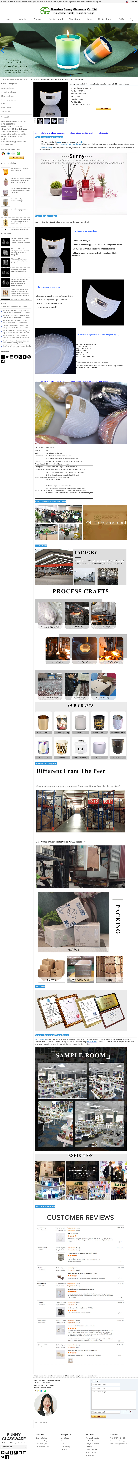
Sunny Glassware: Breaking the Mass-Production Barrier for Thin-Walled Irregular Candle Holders (16, 307)
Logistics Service (91, 1450)
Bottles (3, 104)
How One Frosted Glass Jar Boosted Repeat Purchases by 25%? (16, 343)
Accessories (5, 112)
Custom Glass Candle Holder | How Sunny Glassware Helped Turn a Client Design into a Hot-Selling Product (16, 328)
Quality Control (55, 18)
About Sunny (75, 18)
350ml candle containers (88, 1376)
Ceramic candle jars (8, 92)
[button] (65, 75)
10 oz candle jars (71, 1376)
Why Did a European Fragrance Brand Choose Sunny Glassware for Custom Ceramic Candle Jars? (16, 318)
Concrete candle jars (8, 100)
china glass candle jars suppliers (51, 1376)
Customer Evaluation (92, 1439)
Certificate (89, 1447)
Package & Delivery (92, 1444)
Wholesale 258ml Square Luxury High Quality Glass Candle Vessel (19, 262)
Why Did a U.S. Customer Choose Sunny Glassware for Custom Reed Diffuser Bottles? (15, 323)
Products (37, 18)
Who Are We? (90, 1456)
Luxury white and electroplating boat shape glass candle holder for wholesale (71, 133)
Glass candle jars (20, 79)
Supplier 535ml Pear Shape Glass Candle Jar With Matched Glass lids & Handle (20, 242)
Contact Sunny (105, 18)
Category (9, 79)
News (89, 18)
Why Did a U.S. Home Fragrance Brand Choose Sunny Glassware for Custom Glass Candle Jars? (17, 313)
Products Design (91, 1441)
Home (7, 18)
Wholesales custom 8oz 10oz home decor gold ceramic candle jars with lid (20, 222)
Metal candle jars (7, 96)
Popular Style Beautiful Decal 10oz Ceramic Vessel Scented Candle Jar (20, 192)
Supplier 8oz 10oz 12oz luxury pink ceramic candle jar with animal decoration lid (21, 182)
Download (64, 1450)
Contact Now (16, 157)
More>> (19, 304)
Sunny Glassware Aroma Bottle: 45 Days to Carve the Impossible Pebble (16, 338)
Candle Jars (21, 18)
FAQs (121, 18)
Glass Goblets (6, 108)
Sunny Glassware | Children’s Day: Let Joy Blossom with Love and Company (16, 333)
